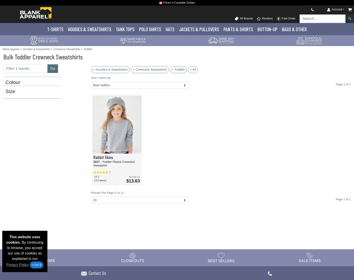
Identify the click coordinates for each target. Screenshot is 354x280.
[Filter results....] (25, 68)
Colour (12, 82)
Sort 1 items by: (101, 77)
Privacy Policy (17, 265)
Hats (170, 29)
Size (10, 91)
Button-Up (267, 29)
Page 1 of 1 (343, 199)
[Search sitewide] (323, 18)
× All (193, 69)
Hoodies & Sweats (89, 29)
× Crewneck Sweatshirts (150, 69)
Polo (150, 29)
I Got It (36, 265)
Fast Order (286, 18)
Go (52, 68)
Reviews (264, 18)
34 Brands (243, 18)
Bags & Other (294, 29)
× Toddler (178, 69)
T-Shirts (55, 29)
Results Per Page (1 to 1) (107, 192)
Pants (238, 29)
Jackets (199, 29)
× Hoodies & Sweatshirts (110, 69)
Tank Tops (125, 29)
